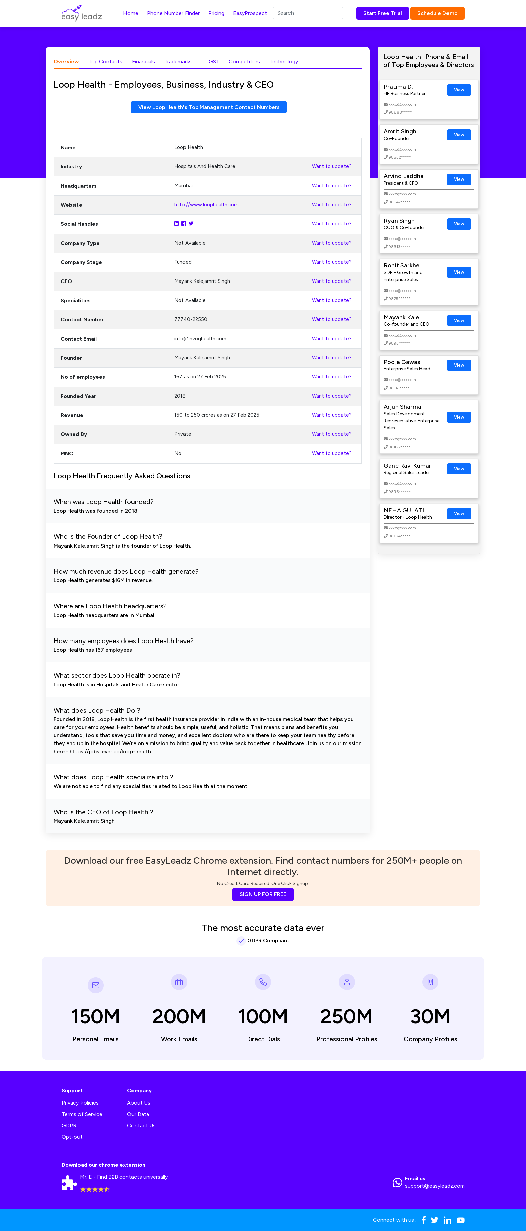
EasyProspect (250, 13)
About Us (138, 1103)
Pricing (216, 13)
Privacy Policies (80, 1103)
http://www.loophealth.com (206, 205)
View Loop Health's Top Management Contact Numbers (209, 107)
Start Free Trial (382, 13)
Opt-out (72, 1137)
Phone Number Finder (173, 13)
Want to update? (332, 167)
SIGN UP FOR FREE (263, 894)
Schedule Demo (437, 13)
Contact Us (141, 1126)
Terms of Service (82, 1114)
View (459, 89)
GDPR (69, 1126)
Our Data (138, 1114)
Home (130, 13)
